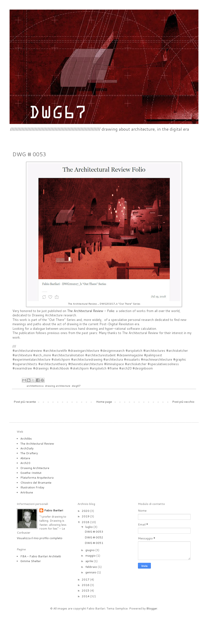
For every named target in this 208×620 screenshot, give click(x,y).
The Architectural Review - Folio (90, 311)
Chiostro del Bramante (35, 482)
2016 (86, 585)
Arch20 (25, 463)
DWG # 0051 (94, 543)
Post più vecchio (183, 402)
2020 (86, 511)
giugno (90, 550)
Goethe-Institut (30, 473)
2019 (86, 516)
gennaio (91, 572)
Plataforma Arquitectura (37, 477)
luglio (89, 527)
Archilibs (26, 438)
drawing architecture (57, 385)
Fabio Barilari (53, 510)
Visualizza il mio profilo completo (39, 538)
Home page (104, 402)
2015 (86, 590)
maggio (90, 555)
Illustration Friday (32, 487)
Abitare (25, 458)
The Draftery (29, 453)
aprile (89, 561)
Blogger (151, 608)
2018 (86, 522)
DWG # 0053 (94, 532)
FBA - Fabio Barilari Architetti (40, 556)
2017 (86, 579)
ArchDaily (26, 448)
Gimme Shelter (30, 561)
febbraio (91, 567)
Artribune (26, 492)
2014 (86, 596)
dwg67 (76, 385)
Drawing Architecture (34, 468)
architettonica (35, 385)
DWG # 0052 (94, 537)
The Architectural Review (37, 443)
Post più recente (25, 402)
